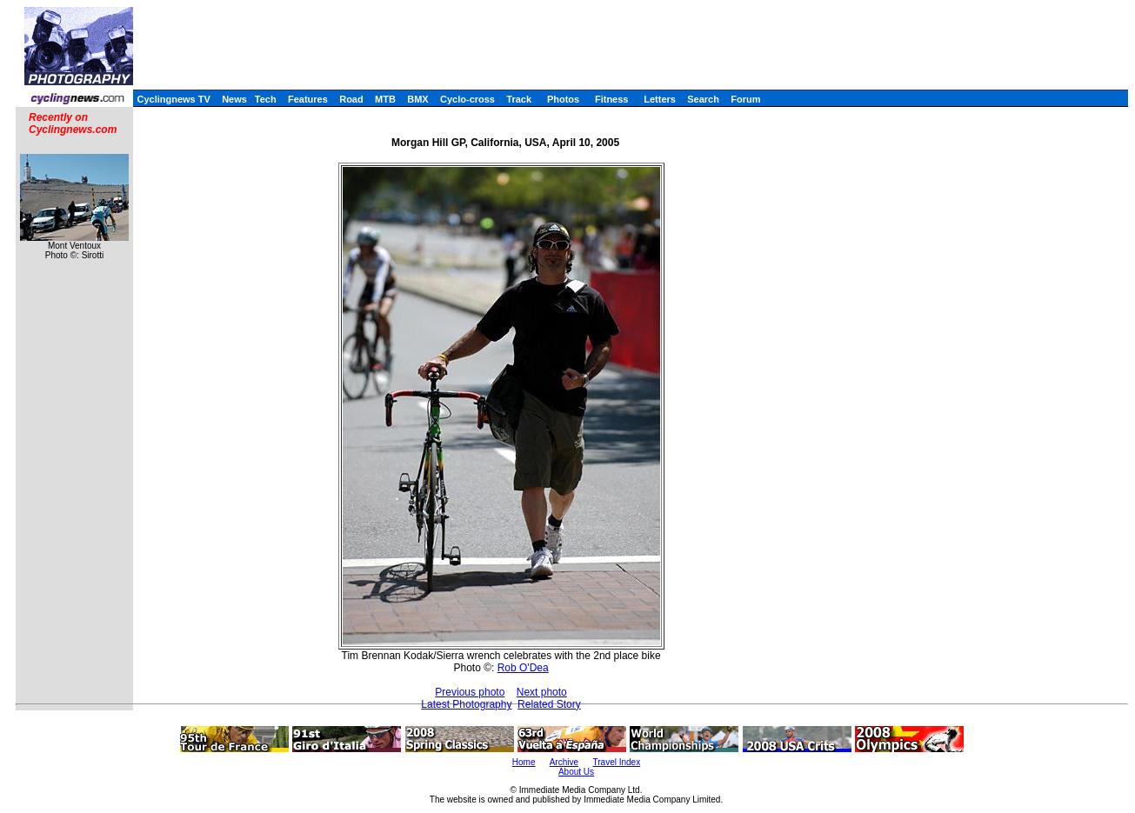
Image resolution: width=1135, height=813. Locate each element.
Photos (563, 99)
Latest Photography (466, 704)
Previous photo (469, 692)
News (234, 99)
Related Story (549, 704)
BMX (417, 99)
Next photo (542, 692)
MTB (385, 99)
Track (518, 99)
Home (524, 762)
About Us (576, 771)
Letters (660, 99)
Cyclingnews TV (173, 99)
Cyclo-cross (467, 99)
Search (703, 99)
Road (351, 99)
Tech (266, 99)
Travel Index (617, 762)
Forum (745, 99)
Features (308, 99)
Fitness (612, 99)
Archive (564, 762)
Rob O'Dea (523, 668)
